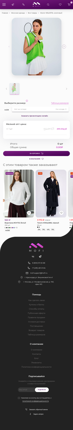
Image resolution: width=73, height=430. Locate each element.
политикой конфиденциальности (35, 401)
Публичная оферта (36, 313)
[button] (64, 47)
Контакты (36, 354)
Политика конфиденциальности (36, 367)
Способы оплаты (36, 309)
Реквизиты (36, 363)
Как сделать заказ (36, 300)
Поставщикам (36, 326)
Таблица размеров (60, 103)
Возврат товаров (36, 330)
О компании (36, 350)
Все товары (32, 13)
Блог (36, 358)
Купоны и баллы (36, 304)
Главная (5, 13)
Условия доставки (36, 322)
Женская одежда (18, 13)
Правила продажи (36, 317)
